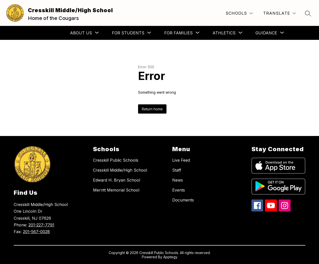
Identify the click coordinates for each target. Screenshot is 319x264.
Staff (176, 170)
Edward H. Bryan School (116, 180)
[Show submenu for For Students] (128, 33)
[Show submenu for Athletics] (224, 33)
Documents (183, 200)
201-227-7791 (41, 224)
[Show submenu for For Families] (178, 33)
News (177, 180)
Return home (152, 109)
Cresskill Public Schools (115, 160)
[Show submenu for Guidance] (266, 33)
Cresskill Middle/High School (120, 170)
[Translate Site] (279, 13)
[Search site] (308, 13)
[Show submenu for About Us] (81, 33)
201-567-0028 (36, 231)
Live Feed (181, 160)
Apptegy (170, 257)
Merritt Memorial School (116, 190)
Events (178, 190)
